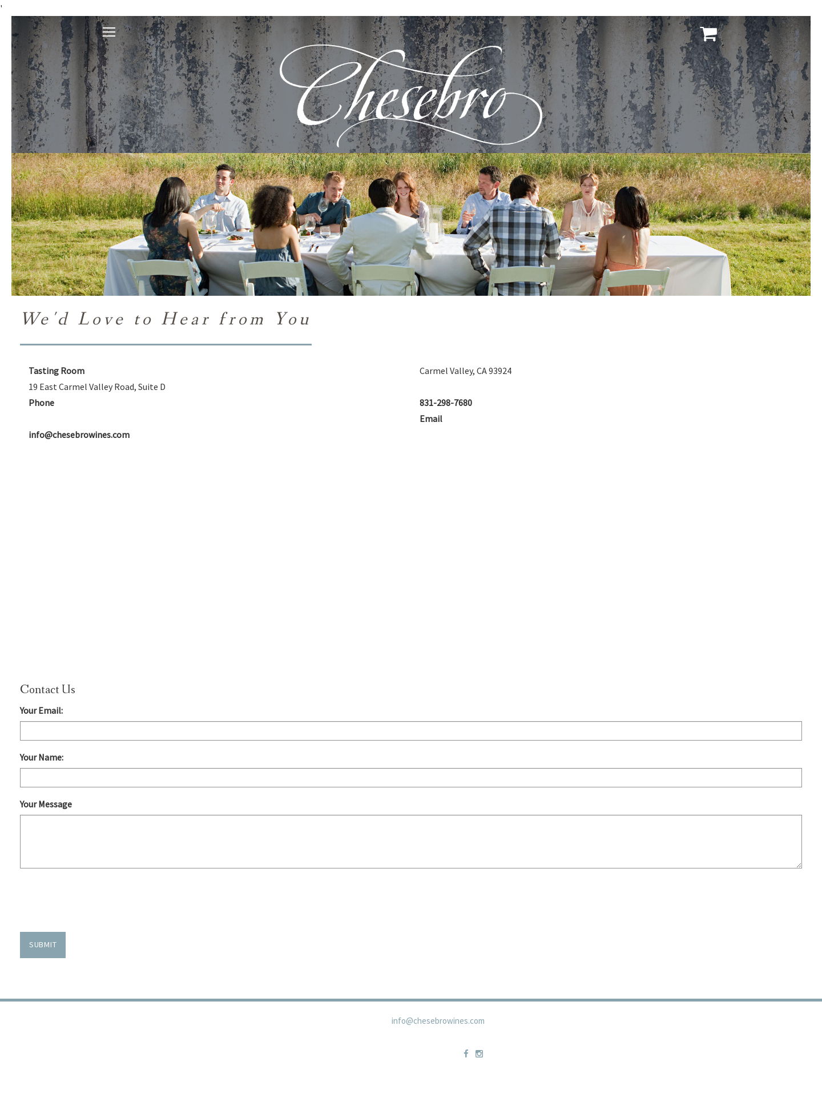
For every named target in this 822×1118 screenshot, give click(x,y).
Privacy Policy (557, 1034)
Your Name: (41, 757)
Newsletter (751, 1034)
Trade (503, 1034)
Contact (617, 1034)
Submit (43, 944)
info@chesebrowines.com (438, 1020)
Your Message (46, 804)
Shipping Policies (681, 1034)
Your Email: (41, 710)
